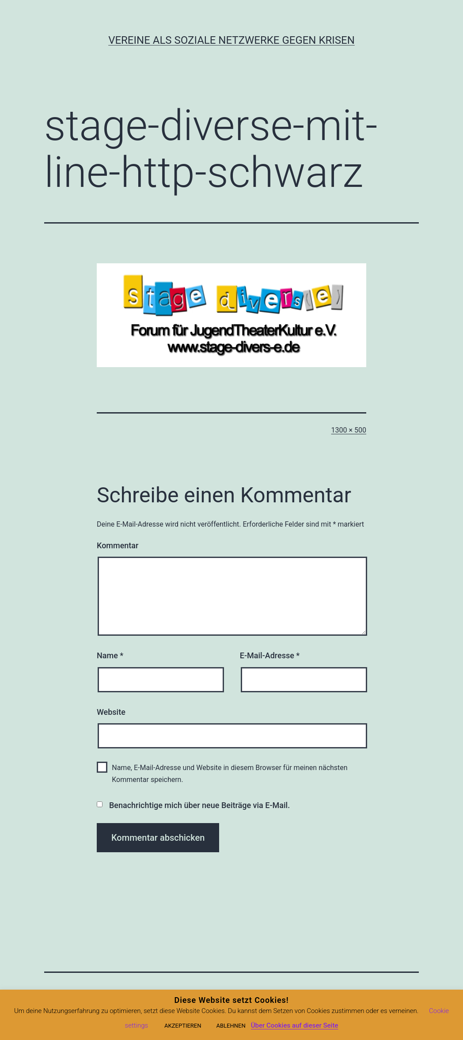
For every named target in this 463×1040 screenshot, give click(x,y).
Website (111, 712)
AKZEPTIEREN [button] (182, 1025)
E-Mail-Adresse (270, 655)
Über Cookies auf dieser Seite (294, 1025)
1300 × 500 (348, 430)
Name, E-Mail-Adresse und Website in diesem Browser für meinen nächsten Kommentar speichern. (229, 773)
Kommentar (117, 545)
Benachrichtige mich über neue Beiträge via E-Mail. (199, 805)
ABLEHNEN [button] (230, 1025)
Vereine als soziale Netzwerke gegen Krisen (231, 40)
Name (110, 655)
